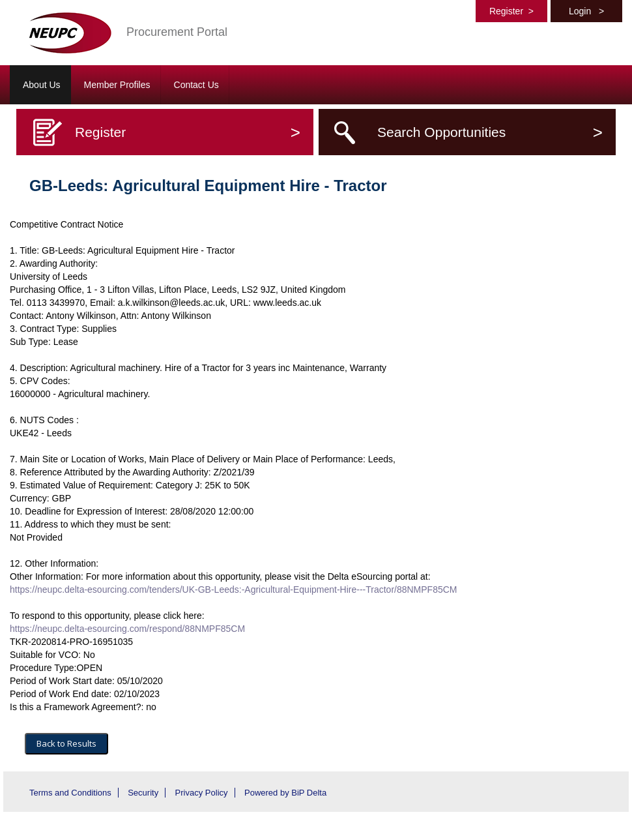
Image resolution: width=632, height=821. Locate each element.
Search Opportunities (490, 132)
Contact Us (196, 85)
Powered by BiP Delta (285, 793)
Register (511, 11)
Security (143, 793)
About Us (42, 85)
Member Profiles (117, 85)
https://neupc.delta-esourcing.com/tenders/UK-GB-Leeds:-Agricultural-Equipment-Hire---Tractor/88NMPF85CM (233, 589)
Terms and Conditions (70, 793)
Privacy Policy (201, 793)
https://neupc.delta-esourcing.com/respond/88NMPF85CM (127, 628)
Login (586, 11)
